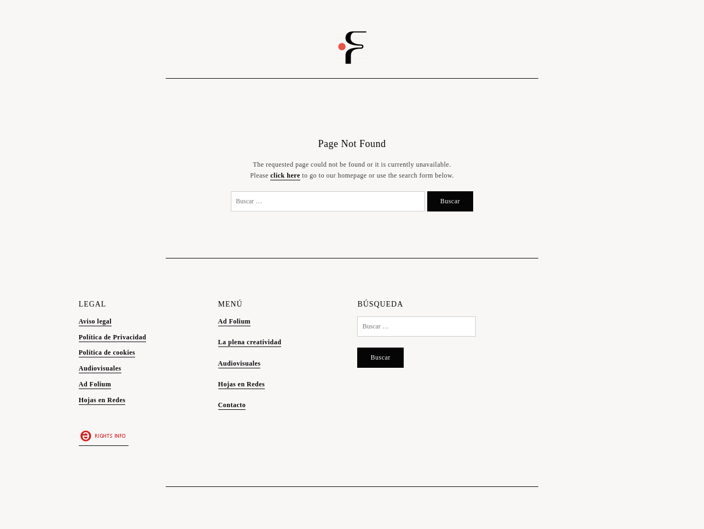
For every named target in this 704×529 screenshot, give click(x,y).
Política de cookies (107, 352)
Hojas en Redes (102, 400)
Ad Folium (95, 384)
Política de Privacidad (113, 337)
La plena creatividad (250, 342)
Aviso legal (95, 321)
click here (285, 175)
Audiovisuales (100, 368)
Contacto (232, 405)
